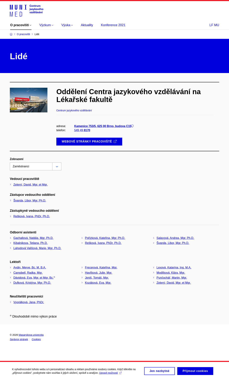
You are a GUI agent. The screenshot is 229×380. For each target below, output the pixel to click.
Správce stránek (19, 339)
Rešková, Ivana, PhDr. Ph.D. (31, 216)
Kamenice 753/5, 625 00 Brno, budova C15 (103, 126)
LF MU (214, 25)
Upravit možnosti (111, 372)
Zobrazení (16, 159)
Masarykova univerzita (31, 334)
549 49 (82, 130)
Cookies (36, 339)
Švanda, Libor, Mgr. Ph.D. (29, 200)
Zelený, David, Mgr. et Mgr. (30, 184)
